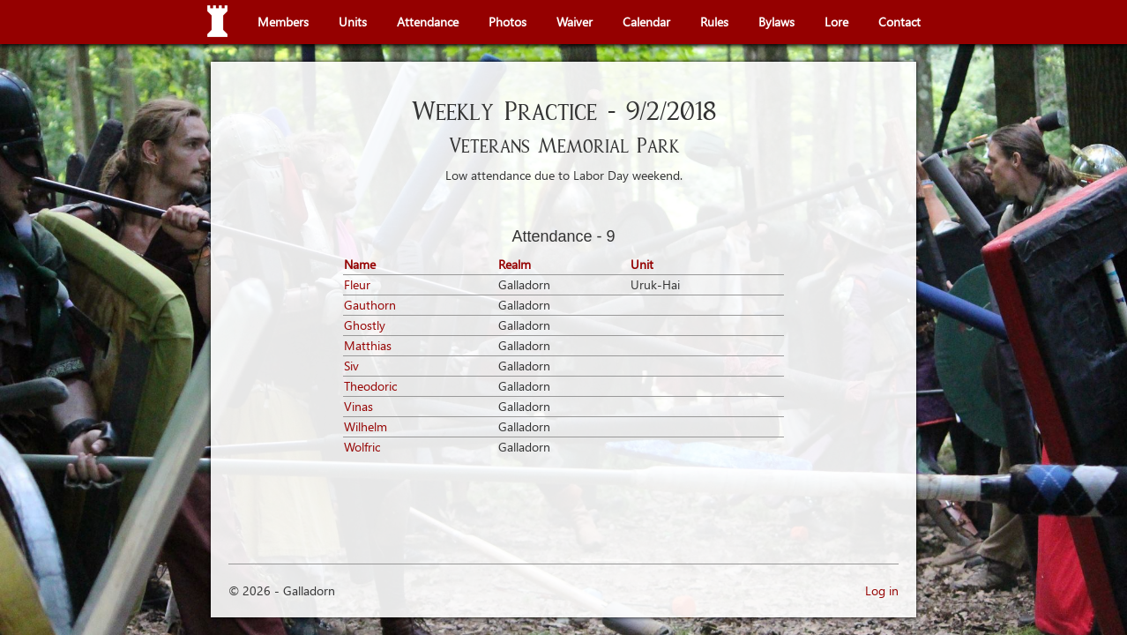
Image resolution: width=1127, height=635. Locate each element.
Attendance (428, 21)
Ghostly (364, 325)
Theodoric (370, 385)
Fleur (357, 284)
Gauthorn (370, 304)
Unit (642, 264)
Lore (836, 21)
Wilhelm (365, 426)
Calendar (646, 21)
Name (360, 264)
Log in (882, 590)
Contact (899, 21)
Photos (507, 21)
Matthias (368, 345)
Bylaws (776, 21)
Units (353, 21)
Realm (514, 264)
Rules (714, 21)
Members (283, 21)
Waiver (574, 21)
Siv (351, 365)
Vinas (358, 406)
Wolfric (362, 446)
